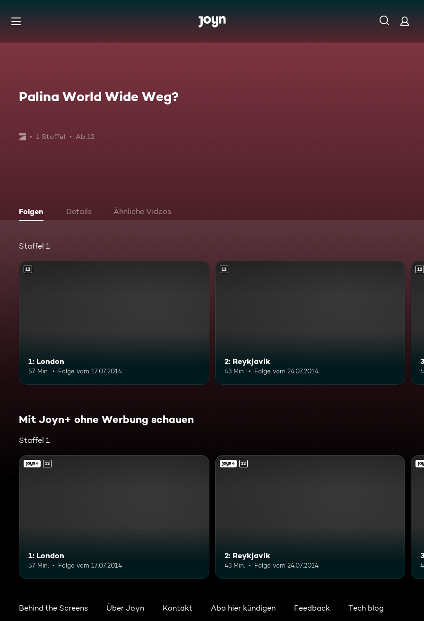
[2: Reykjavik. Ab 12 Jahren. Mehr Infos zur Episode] (310, 323)
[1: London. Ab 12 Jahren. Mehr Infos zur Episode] (114, 323)
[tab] (33, 212)
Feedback (312, 608)
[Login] (404, 21)
